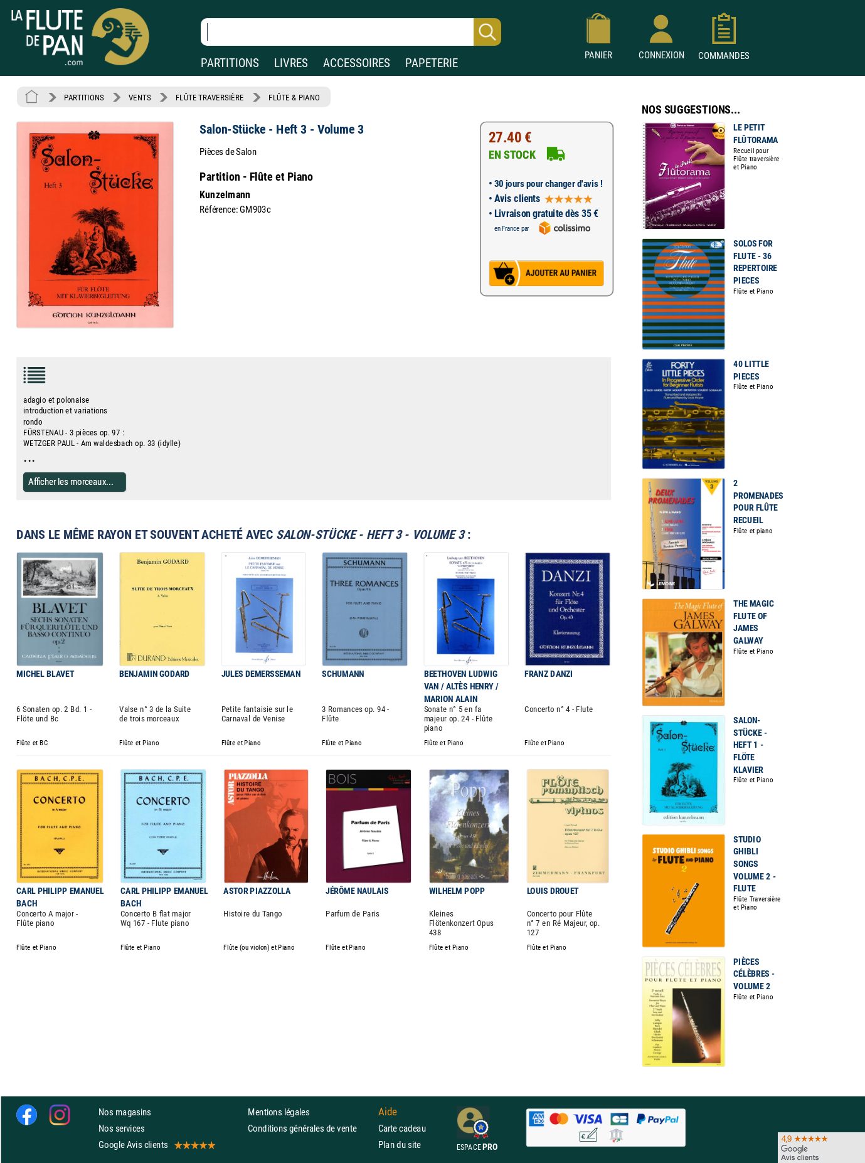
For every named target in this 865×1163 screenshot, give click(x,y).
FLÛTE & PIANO (294, 97)
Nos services (121, 1128)
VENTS (140, 97)
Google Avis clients (156, 1144)
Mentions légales (278, 1112)
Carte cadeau (402, 1128)
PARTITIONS (230, 63)
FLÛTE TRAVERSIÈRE (210, 97)
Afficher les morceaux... (71, 482)
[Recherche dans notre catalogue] (351, 32)
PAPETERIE (431, 63)
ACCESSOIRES (356, 63)
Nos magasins (124, 1112)
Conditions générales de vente (310, 1128)
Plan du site (399, 1144)
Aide (387, 1111)
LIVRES (291, 63)
